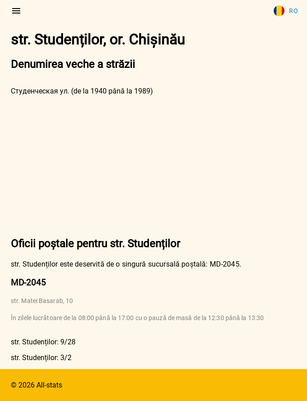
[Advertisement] (153, 165)
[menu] (16, 11)
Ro (286, 11)
